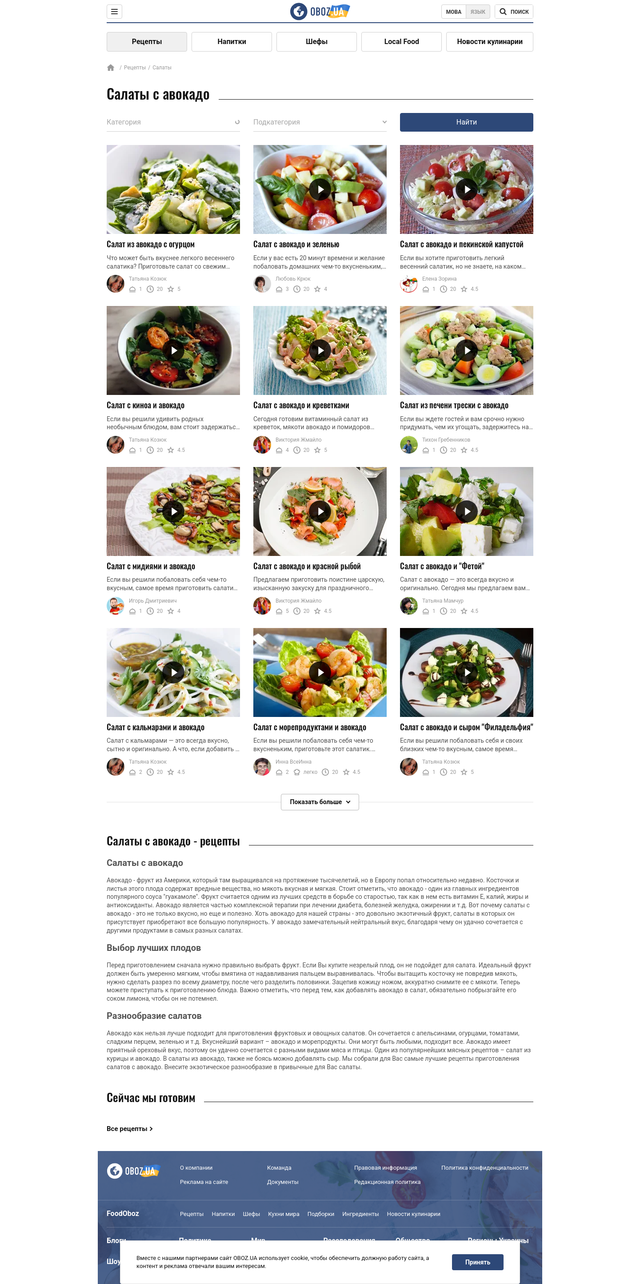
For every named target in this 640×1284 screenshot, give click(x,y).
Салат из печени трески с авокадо (454, 404)
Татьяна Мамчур (443, 601)
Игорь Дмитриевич (153, 601)
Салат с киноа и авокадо (145, 404)
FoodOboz (123, 1213)
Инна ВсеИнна (294, 762)
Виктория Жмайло (299, 440)
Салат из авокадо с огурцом (151, 243)
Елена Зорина (439, 279)
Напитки (232, 41)
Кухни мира (283, 1214)
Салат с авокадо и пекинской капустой (462, 243)
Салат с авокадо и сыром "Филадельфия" (466, 726)
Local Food (401, 41)
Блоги (116, 1240)
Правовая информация (385, 1167)
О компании (196, 1167)
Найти (466, 122)
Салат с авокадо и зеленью (296, 243)
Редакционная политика (387, 1182)
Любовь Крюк (293, 279)
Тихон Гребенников (446, 440)
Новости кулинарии (490, 41)
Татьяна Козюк (148, 279)
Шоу (114, 1261)
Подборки (321, 1214)
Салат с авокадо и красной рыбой (307, 565)
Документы (283, 1182)
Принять (477, 1262)
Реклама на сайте (204, 1182)
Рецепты (147, 41)
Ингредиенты (360, 1214)
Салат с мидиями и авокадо (151, 565)
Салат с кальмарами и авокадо (155, 726)
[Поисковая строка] (514, 11)
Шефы (317, 41)
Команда (279, 1167)
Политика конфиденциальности (484, 1167)
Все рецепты (127, 1129)
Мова (454, 12)
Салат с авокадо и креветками (301, 404)
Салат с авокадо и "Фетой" (442, 565)
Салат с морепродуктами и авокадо (309, 726)
